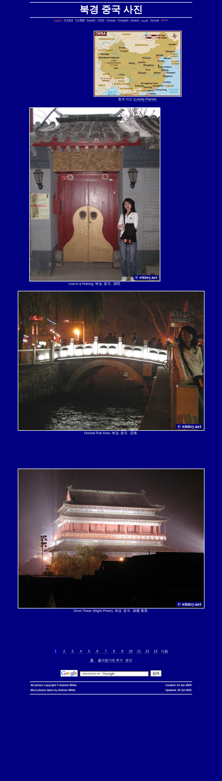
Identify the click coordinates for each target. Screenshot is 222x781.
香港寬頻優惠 (145, 696)
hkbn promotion (83, 696)
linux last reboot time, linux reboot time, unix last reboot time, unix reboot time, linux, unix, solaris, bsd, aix (147, 752)
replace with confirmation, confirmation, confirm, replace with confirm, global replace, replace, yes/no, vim (130, 777)
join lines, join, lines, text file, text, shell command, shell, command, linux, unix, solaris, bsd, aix (100, 723)
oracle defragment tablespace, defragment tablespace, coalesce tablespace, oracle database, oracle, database (147, 750)
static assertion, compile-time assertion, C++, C (110, 704)
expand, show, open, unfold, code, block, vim (59, 777)
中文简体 (68, 20)
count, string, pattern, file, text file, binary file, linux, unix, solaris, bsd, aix (81, 719)
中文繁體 (80, 20)
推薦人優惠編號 (176, 696)
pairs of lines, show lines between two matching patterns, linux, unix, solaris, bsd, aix (41, 725)
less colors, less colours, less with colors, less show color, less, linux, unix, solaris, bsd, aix (95, 737)
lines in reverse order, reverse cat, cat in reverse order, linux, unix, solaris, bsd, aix (183, 723)
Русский (154, 20)
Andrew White (68, 685)
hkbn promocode (68, 696)
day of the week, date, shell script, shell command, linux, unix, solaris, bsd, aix (107, 710)
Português (123, 20)
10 (130, 651)
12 (147, 651)
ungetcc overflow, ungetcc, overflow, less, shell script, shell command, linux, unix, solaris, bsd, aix (157, 740)
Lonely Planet (145, 99)
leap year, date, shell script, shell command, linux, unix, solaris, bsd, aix (183, 708)
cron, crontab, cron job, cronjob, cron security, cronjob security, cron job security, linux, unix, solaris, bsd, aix (99, 708)
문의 (128, 660)
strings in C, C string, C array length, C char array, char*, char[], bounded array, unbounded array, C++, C (86, 712)
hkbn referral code (34, 696)
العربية (144, 20)
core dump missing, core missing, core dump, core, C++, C (106, 706)
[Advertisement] (61, 66)
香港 (127, 696)
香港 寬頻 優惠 (117, 696)
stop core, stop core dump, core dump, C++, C (155, 706)
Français (111, 20)
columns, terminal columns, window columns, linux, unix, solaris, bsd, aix (100, 773)
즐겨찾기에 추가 (110, 660)
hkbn (93, 696)
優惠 (136, 696)
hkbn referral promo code (13, 696)
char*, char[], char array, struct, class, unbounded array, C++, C (164, 712)
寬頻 (131, 696)
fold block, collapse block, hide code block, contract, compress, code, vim (130, 775)
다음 (164, 651)
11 (139, 651)
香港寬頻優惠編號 (160, 696)
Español (91, 20)
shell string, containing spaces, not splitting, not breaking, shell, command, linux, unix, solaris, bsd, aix (130, 756)
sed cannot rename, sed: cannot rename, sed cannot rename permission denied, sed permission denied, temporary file (127, 754)
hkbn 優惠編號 (103, 696)
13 (156, 651)
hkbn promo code (51, 696)
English (58, 20)
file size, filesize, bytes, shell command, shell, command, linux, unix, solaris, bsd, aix (100, 733)
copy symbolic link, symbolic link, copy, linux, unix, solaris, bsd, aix (47, 706)
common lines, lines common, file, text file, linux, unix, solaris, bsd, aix (69, 717)
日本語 (100, 20)
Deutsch (135, 20)
